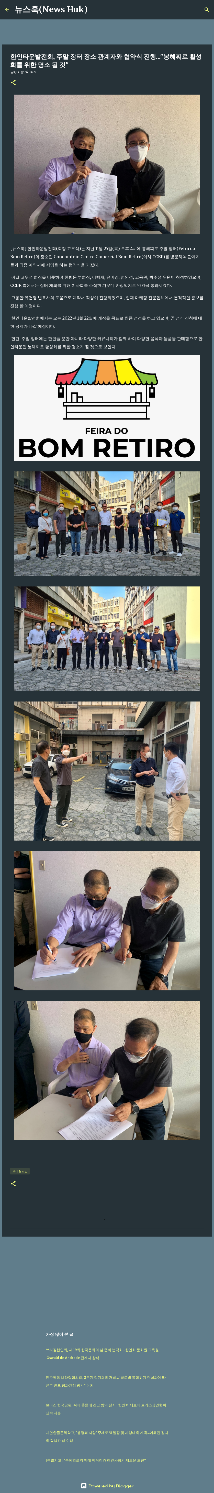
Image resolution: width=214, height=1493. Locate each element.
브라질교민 (20, 1171)
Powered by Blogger (107, 1485)
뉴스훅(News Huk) (51, 9)
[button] (13, 83)
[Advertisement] (107, 1280)
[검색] (95, 10)
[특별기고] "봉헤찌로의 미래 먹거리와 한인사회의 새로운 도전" (96, 1460)
